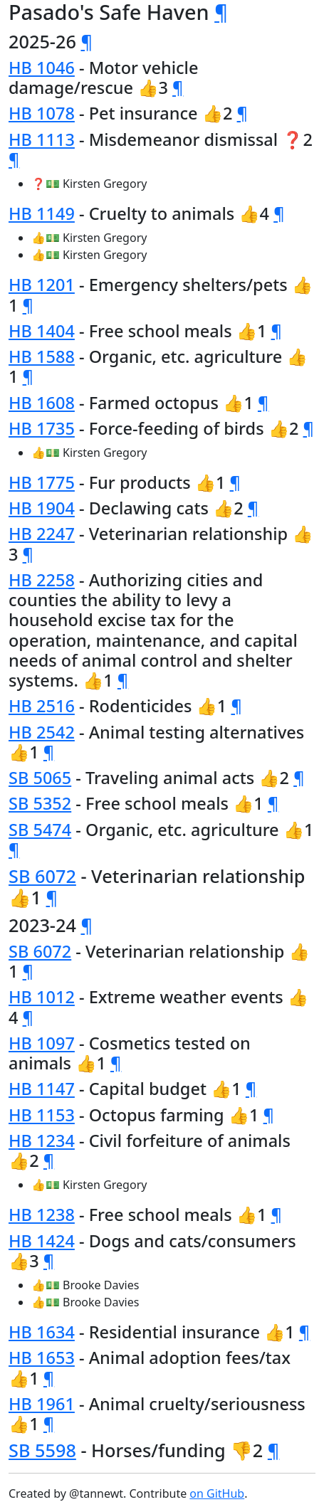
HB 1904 (42, 508)
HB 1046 (42, 67)
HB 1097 (42, 1043)
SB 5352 (40, 803)
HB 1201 (42, 284)
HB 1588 (42, 356)
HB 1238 (42, 1214)
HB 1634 (42, 1332)
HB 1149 (42, 213)
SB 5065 (40, 777)
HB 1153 (42, 1115)
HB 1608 (42, 402)
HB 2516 (42, 705)
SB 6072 (42, 876)
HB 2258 (42, 579)
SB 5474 (40, 829)
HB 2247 (42, 533)
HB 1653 (42, 1357)
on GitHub (216, 1493)
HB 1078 (42, 113)
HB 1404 (42, 330)
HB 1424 (42, 1240)
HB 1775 (42, 482)
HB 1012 (42, 996)
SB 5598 (42, 1450)
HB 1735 (42, 428)
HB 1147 (42, 1088)
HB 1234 (42, 1140)
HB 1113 (42, 139)
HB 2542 (42, 732)
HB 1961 (42, 1403)
